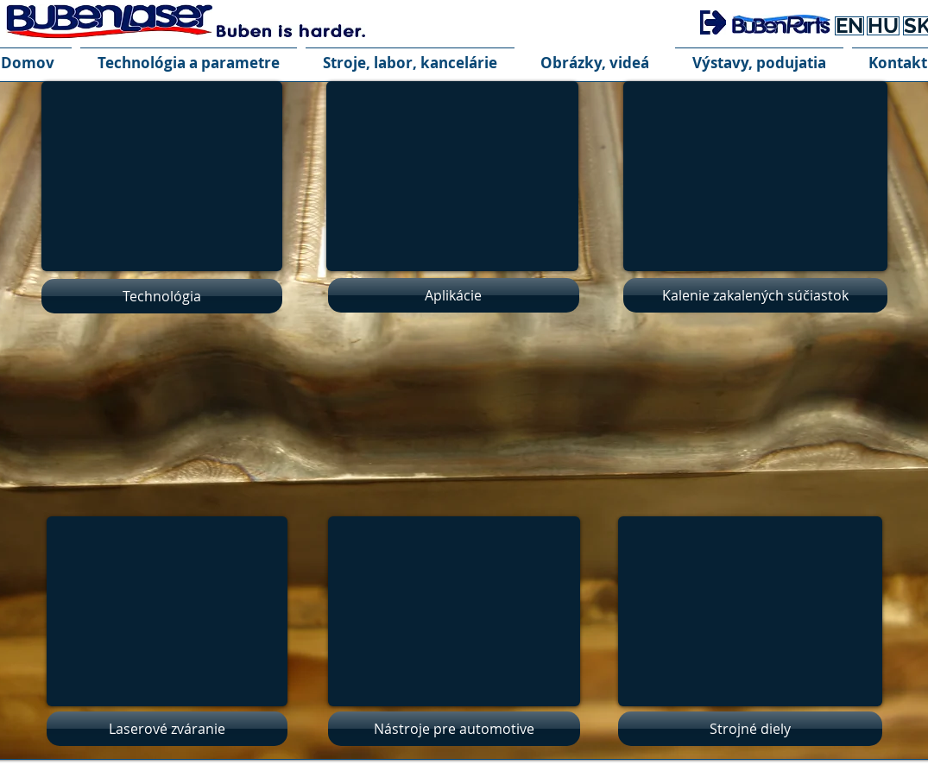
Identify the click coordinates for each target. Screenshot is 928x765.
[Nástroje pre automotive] (454, 728)
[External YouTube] (454, 611)
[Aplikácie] (453, 295)
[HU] (883, 25)
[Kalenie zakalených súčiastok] (755, 295)
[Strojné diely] (750, 728)
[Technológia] (161, 296)
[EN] (849, 25)
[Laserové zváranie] (167, 728)
